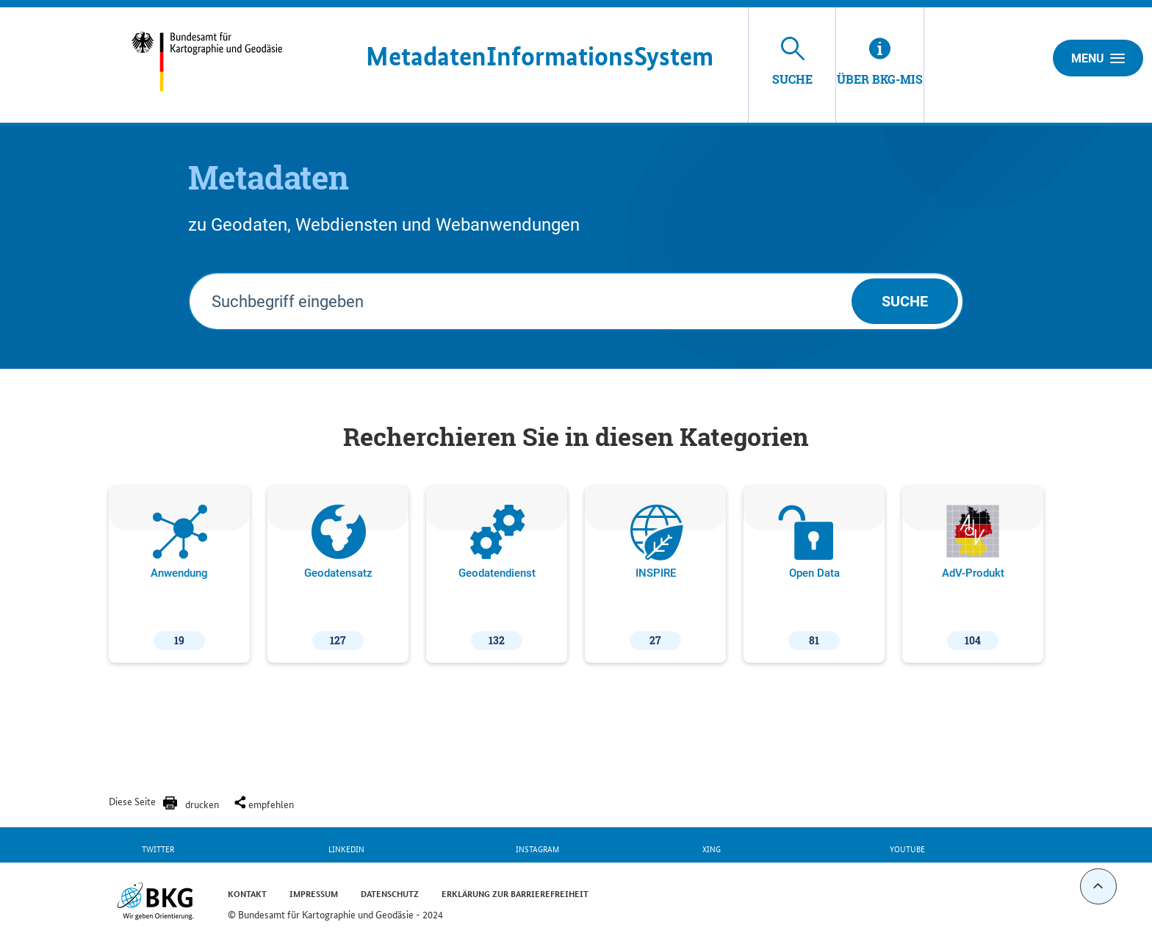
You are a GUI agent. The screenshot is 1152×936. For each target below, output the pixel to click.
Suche (905, 301)
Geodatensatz (338, 577)
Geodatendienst (497, 577)
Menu (1098, 58)
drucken (202, 803)
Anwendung (179, 577)
